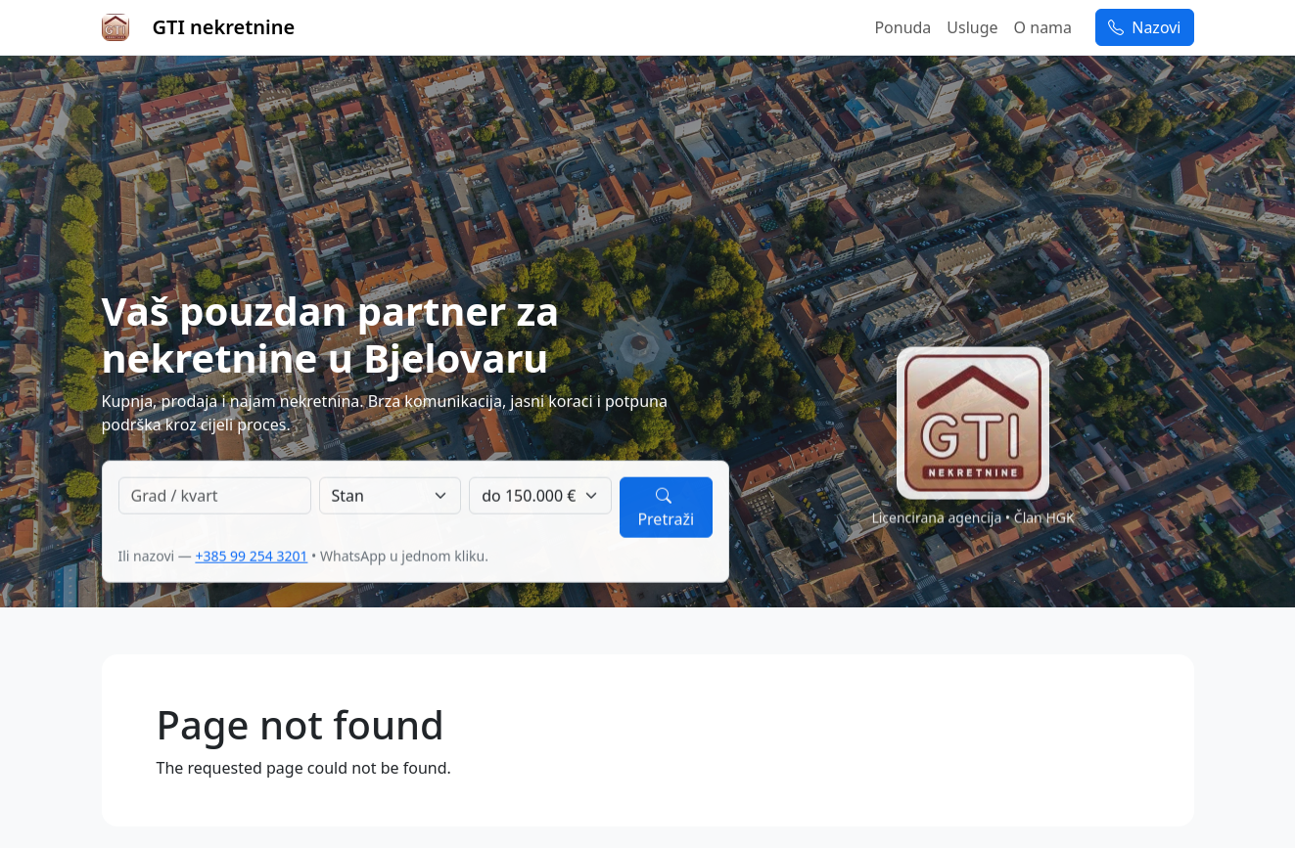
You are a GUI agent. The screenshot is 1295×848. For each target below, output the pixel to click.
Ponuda (902, 27)
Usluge (972, 27)
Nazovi (1144, 27)
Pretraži (665, 507)
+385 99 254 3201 (251, 556)
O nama (1043, 27)
